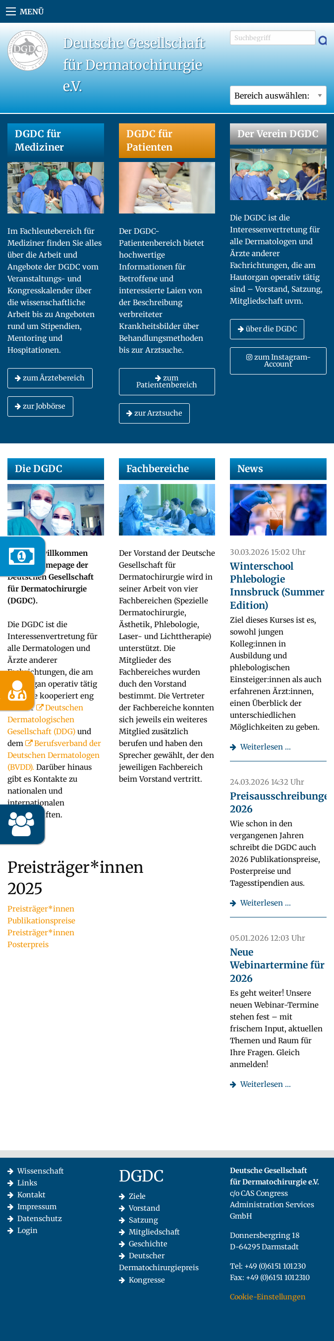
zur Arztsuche (154, 413)
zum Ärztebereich (50, 378)
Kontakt (31, 1194)
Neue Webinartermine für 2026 (277, 965)
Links (27, 1183)
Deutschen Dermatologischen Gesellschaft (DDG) (45, 719)
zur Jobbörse (40, 406)
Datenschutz (39, 1218)
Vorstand (144, 1208)
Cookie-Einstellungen (268, 1296)
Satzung (143, 1220)
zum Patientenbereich (166, 381)
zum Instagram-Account (278, 361)
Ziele (137, 1196)
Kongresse (147, 1280)
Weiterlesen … (265, 746)
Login (27, 1230)
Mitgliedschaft (154, 1232)
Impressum (36, 1206)
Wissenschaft (40, 1171)
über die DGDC (267, 328)
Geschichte (148, 1243)
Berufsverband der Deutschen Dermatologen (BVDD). (54, 755)
